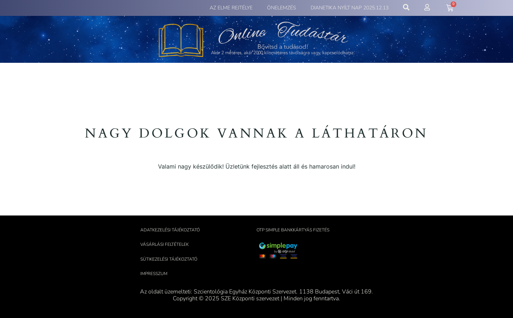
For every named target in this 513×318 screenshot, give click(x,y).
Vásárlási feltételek (164, 244)
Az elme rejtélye (231, 7)
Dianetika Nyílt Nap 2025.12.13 (350, 7)
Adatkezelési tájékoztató (170, 230)
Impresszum (153, 273)
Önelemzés (281, 7)
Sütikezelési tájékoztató (168, 259)
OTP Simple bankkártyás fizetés (292, 230)
